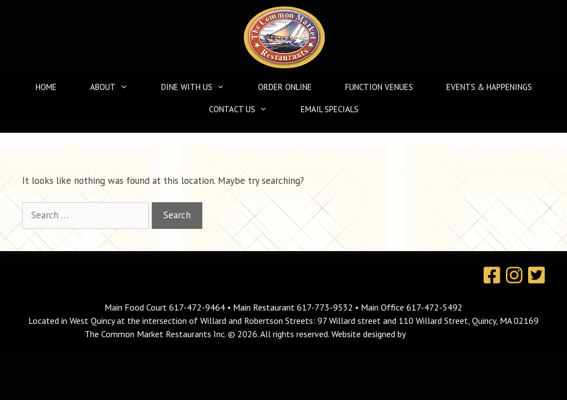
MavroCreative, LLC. (445, 333)
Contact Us (243, 109)
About (114, 87)
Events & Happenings (489, 87)
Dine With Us (198, 87)
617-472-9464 (198, 307)
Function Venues (379, 87)
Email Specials (330, 109)
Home (46, 87)
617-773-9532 (325, 307)
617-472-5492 (434, 307)
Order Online (285, 87)
